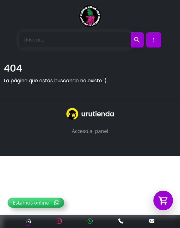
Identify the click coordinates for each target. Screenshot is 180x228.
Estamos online (36, 202)
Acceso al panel (90, 131)
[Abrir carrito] (163, 200)
